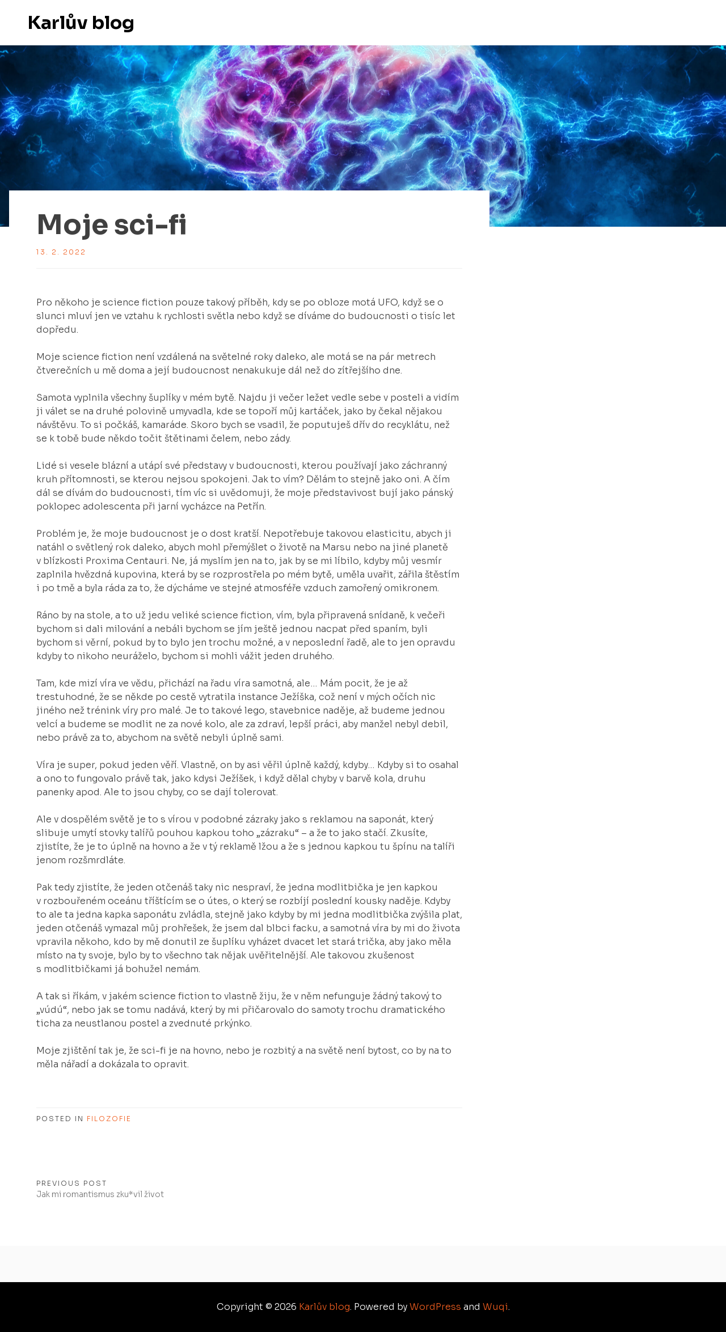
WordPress (435, 1307)
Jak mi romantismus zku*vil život (100, 1194)
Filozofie (109, 1118)
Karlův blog (80, 22)
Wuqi (495, 1307)
